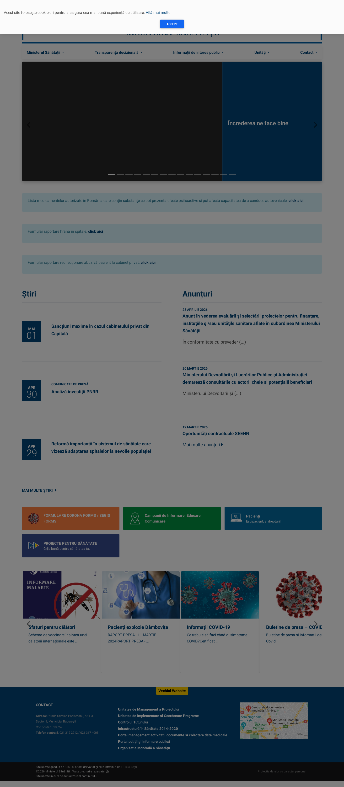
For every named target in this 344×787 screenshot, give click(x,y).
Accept (172, 24)
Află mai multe (158, 12)
